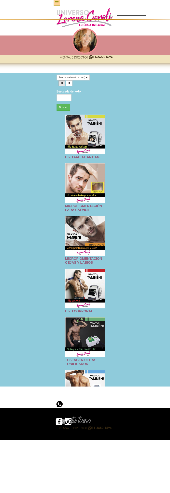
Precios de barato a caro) (73, 77)
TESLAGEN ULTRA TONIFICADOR (80, 362)
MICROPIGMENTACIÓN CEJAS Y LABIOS (83, 260)
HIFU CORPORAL (79, 311)
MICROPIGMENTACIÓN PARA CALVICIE (83, 208)
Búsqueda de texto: (64, 91)
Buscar (63, 107)
